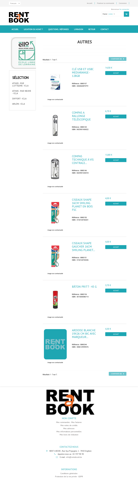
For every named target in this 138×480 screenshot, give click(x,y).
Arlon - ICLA (18, 103)
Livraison (78, 29)
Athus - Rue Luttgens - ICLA (20, 84)
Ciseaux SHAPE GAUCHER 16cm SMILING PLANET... (83, 246)
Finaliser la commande (105, 3)
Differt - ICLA (19, 98)
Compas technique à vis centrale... (83, 159)
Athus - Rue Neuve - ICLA (21, 92)
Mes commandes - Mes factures (69, 422)
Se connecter (124, 9)
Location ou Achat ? (33, 29)
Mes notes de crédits (69, 425)
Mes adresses (69, 428)
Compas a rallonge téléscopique (81, 116)
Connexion (123, 3)
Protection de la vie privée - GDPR (69, 476)
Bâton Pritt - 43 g (84, 286)
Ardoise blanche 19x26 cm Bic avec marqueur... (84, 333)
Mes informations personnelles (69, 431)
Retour (91, 29)
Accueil (89, 3)
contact (105, 29)
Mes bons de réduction (69, 434)
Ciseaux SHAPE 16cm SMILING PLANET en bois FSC (82, 205)
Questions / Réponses (58, 29)
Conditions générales (68, 473)
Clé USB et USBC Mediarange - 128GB (83, 72)
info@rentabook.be (74, 457)
